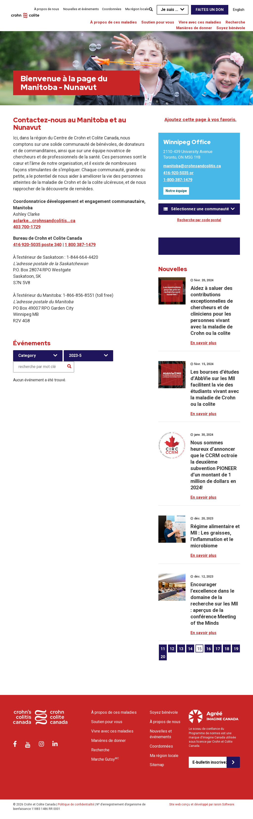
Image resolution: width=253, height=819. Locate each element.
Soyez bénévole (230, 28)
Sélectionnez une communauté (200, 209)
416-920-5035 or (178, 173)
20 (163, 656)
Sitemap (157, 764)
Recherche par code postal (199, 220)
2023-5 (75, 355)
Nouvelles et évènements (81, 9)
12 (172, 649)
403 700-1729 (27, 226)
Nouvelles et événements (161, 734)
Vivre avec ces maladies (200, 22)
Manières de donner (194, 28)
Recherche (235, 22)
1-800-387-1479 (177, 179)
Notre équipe (176, 191)
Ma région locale (137, 9)
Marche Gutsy (105, 759)
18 (227, 649)
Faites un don (210, 9)
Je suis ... (169, 9)
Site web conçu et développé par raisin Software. (202, 804)
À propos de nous (46, 9)
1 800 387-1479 (80, 244)
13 (181, 649)
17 (217, 649)
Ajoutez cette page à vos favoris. (200, 119)
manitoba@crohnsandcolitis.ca (192, 166)
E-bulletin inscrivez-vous (209, 762)
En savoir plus (203, 343)
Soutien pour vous (157, 22)
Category (27, 355)
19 (236, 649)
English (238, 9)
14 (190, 649)
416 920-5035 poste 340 (37, 244)
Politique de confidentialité (76, 804)
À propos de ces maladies (113, 22)
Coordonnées (111, 9)
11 (163, 649)
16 (208, 649)
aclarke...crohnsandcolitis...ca (44, 220)
